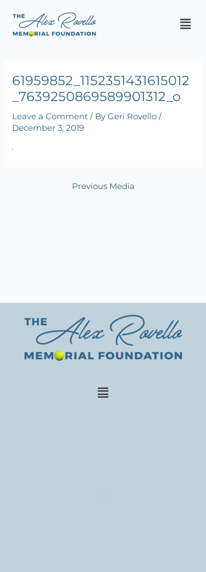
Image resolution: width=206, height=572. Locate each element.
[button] (185, 24)
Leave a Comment (50, 116)
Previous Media (103, 186)
